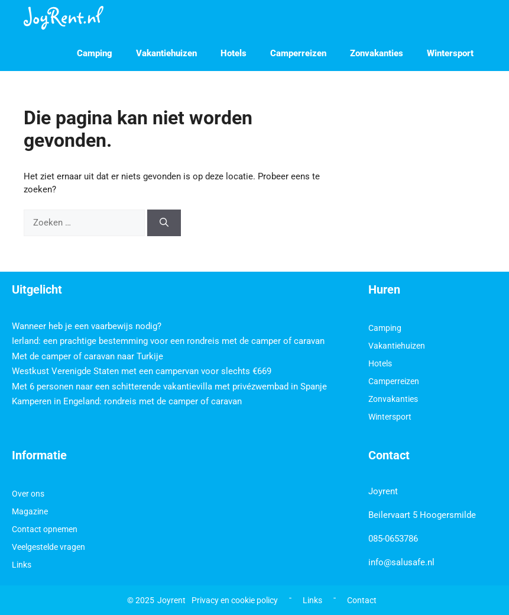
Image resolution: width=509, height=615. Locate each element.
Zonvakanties (376, 53)
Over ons (28, 493)
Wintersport (450, 53)
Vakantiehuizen (166, 53)
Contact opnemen (44, 529)
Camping (94, 53)
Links (21, 564)
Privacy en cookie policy (235, 600)
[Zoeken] (164, 223)
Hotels (234, 53)
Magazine (30, 511)
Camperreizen (298, 53)
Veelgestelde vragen (48, 547)
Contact (362, 600)
